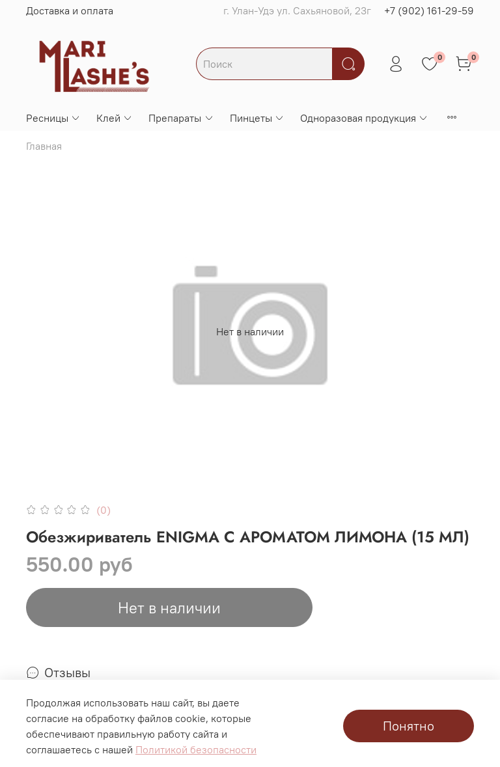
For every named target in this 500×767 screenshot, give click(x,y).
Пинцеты (257, 117)
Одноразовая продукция (364, 117)
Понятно (408, 726)
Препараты (181, 117)
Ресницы (53, 117)
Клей (114, 117)
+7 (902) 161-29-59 (429, 10)
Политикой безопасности (196, 749)
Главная (44, 145)
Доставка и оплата (69, 10)
